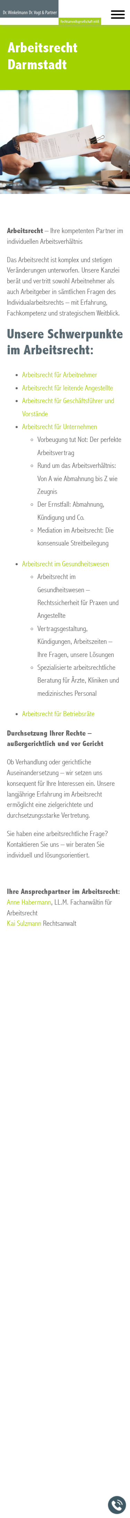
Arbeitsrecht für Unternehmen (59, 427)
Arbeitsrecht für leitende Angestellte (67, 388)
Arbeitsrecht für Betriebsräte (58, 714)
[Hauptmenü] (118, 16)
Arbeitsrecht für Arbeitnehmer (59, 375)
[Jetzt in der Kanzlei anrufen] (117, 1505)
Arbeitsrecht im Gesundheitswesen (65, 564)
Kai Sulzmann (24, 923)
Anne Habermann (29, 902)
